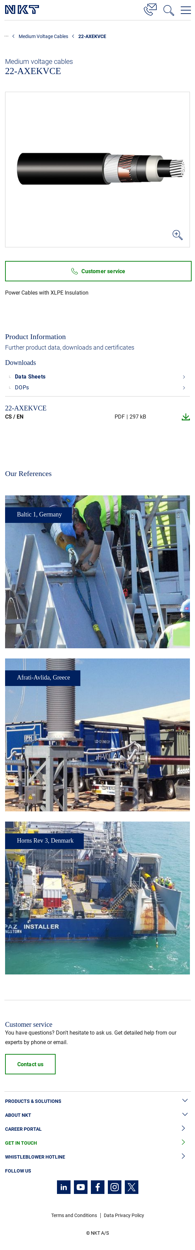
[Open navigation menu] (185, 10)
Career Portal (97, 1129)
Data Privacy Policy (124, 1215)
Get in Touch (97, 1143)
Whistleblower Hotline (97, 1157)
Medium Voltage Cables (43, 36)
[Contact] (150, 8)
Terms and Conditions (74, 1215)
